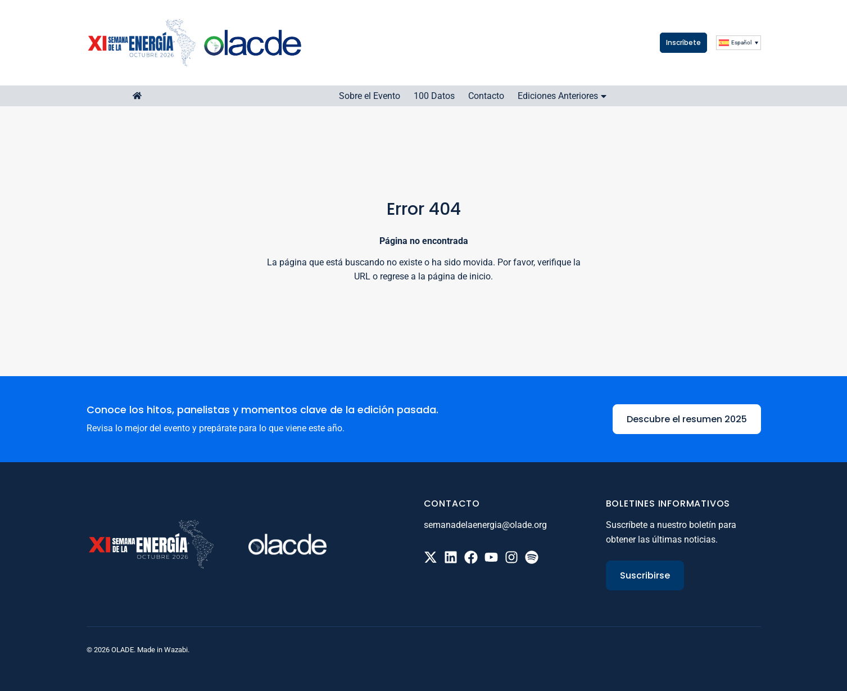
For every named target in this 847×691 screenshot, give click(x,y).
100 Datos (434, 96)
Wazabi (176, 649)
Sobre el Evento (369, 96)
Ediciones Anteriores (563, 96)
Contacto (486, 96)
